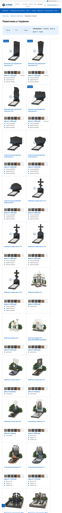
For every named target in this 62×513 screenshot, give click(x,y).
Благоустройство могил (38, 453)
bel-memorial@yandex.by (43, 471)
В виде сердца (6, 449)
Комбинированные (7, 456)
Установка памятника (38, 449)
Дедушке (17, 371)
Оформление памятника (39, 442)
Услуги (28, 10)
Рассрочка (40, 4)
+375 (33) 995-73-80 (47, 388)
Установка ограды (37, 451)
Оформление (40, 10)
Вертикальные (6, 442)
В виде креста (6, 447)
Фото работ (25, 4)
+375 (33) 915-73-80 (19, 388)
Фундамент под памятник (39, 447)
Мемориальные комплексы (18, 10)
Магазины (31, 4)
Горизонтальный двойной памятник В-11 (9, 94)
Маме (44, 367)
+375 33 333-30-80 (37, 467)
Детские (4, 451)
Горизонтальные (7, 444)
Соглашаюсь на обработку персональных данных (31, 398)
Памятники (6, 10)
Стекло (4, 453)
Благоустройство (49, 10)
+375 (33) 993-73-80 (33, 388)
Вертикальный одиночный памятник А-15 (23, 55)
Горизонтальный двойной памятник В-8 (51, 55)
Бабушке (43, 371)
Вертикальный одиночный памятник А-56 (37, 55)
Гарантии (28, 6)
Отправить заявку (30, 402)
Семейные (17, 358)
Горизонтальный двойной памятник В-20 (37, 94)
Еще (57, 10)
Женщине (17, 362)
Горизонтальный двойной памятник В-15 (23, 94)
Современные (44, 358)
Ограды (34, 10)
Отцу (43, 362)
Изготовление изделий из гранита (41, 444)
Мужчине (17, 367)
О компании (17, 4)
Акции (35, 4)
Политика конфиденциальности (11, 506)
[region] (31, 256)
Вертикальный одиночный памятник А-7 (9, 55)
